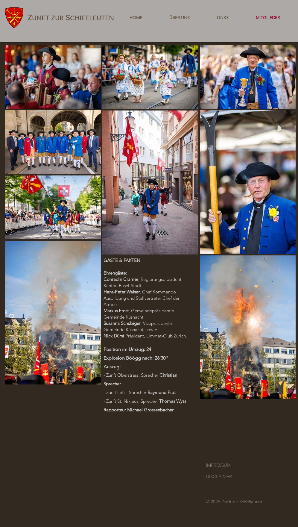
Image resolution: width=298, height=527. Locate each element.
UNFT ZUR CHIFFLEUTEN (71, 18)
